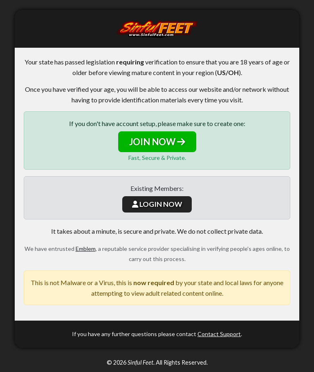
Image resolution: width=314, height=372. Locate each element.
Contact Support (219, 333)
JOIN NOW (157, 141)
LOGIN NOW (157, 204)
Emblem (86, 248)
